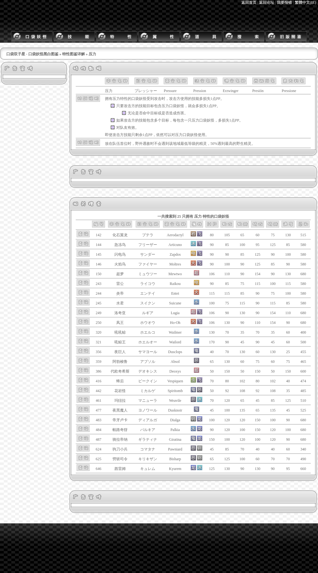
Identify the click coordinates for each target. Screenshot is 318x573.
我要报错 (284, 2)
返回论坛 (266, 2)
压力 (116, 98)
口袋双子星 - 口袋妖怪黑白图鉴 (32, 54)
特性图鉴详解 (73, 54)
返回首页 (248, 2)
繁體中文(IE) (305, 2)
